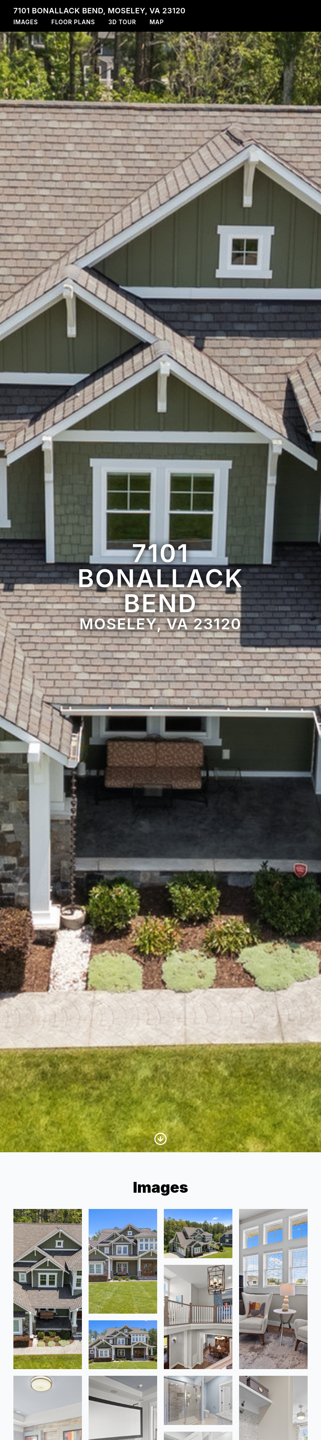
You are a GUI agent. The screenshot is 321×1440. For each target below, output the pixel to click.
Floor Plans (73, 21)
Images (25, 21)
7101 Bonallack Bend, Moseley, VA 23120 (99, 10)
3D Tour (122, 21)
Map (157, 21)
